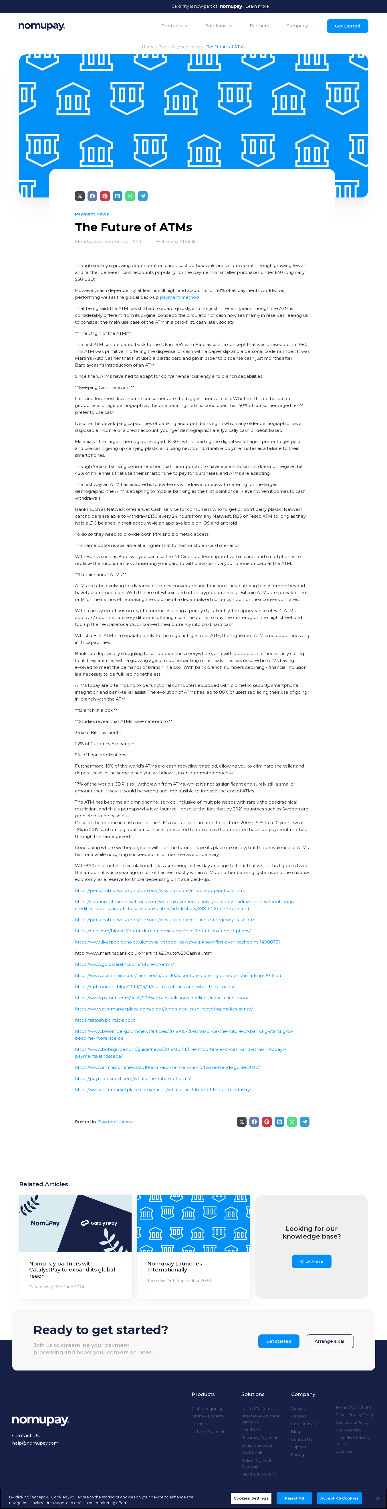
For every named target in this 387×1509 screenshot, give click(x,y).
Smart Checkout (256, 1445)
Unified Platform (256, 1408)
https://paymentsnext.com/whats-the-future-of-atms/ (133, 1078)
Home (148, 47)
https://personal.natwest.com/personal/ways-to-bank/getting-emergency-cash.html (166, 919)
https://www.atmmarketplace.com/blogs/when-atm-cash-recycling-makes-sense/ (164, 1009)
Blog (163, 47)
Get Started (347, 26)
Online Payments (207, 1416)
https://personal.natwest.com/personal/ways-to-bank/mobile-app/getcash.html (161, 890)
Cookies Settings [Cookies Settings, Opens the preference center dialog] (251, 1498)
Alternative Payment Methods (260, 1419)
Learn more (257, 6)
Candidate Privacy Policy (353, 1440)
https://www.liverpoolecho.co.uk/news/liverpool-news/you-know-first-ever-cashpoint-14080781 (177, 942)
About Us (299, 1408)
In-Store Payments (209, 1431)
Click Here (312, 1261)
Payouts (199, 1423)
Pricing (297, 1454)
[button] (175, 26)
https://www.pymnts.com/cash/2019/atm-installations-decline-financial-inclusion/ (161, 997)
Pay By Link (251, 1452)
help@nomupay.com (35, 1443)
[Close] (378, 1498)
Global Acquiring (207, 1408)
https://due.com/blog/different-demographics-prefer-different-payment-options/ (163, 931)
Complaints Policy (352, 1422)
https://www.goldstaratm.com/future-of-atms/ (124, 964)
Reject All (294, 1498)
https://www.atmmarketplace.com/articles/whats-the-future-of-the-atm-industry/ (163, 1089)
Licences (344, 1451)
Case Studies (303, 1423)
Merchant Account (258, 1474)
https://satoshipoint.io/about (105, 1020)
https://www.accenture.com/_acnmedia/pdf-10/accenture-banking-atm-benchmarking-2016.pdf (179, 975)
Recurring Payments (260, 1437)
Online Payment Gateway (256, 1463)
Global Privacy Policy (355, 1414)
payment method (179, 297)
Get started (278, 1341)
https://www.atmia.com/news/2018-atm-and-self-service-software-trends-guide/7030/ (167, 1067)
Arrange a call (330, 1341)
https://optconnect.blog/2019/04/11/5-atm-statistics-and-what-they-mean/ (155, 986)
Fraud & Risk (252, 1429)
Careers (298, 1416)
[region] (193, 1499)
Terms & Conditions (353, 1407)
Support (299, 1447)
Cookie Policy (348, 1430)
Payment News (187, 47)
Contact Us (301, 1439)
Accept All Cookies (339, 1498)
